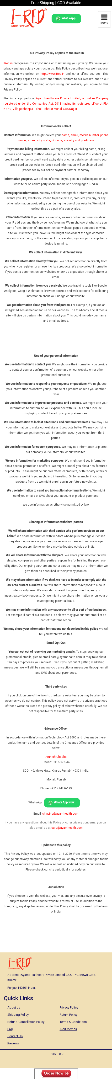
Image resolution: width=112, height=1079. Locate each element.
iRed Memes (68, 1029)
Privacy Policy (69, 1007)
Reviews (13, 1043)
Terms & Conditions (73, 1022)
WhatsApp (68, 18)
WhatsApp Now (64, 802)
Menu (104, 19)
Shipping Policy (18, 1014)
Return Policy (68, 1014)
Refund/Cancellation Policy (25, 1022)
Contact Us (15, 1036)
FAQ (10, 1029)
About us (13, 1007)
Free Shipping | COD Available (56, 2)
